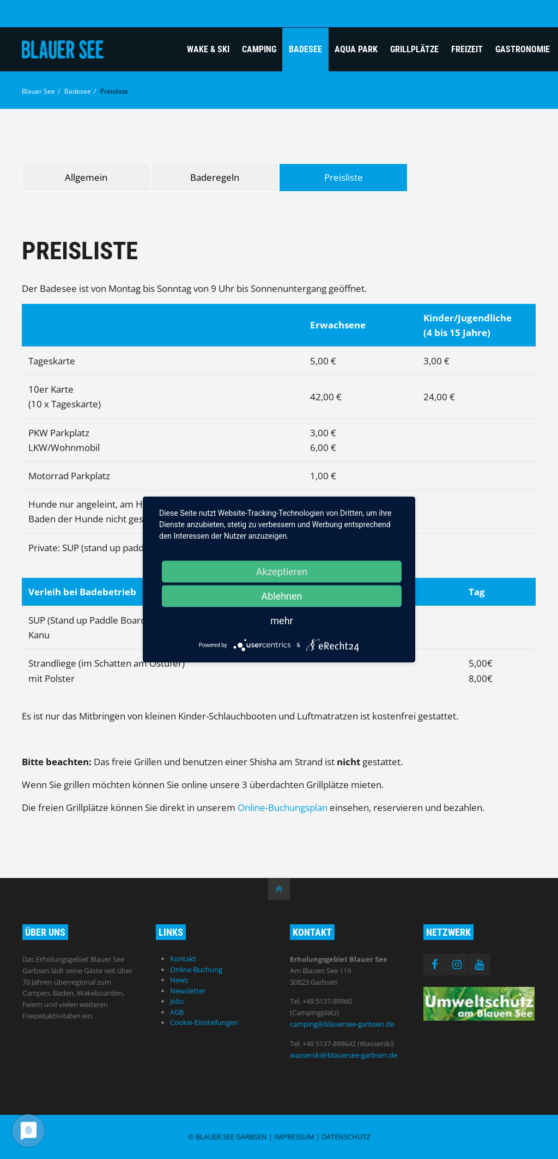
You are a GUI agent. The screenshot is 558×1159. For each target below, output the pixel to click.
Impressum (294, 1137)
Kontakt (183, 958)
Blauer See (38, 91)
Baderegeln (214, 177)
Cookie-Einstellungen (204, 1022)
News (179, 980)
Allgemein (86, 177)
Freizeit (467, 49)
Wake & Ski (208, 49)
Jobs (177, 1001)
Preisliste (343, 177)
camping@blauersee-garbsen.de (342, 1024)
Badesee (305, 49)
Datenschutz (346, 1137)
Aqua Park (356, 49)
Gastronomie (522, 49)
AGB (177, 1012)
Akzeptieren (282, 571)
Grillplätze (414, 49)
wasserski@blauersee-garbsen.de (343, 1055)
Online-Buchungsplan (282, 807)
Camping (259, 49)
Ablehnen (281, 596)
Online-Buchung (196, 969)
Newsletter (187, 991)
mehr (281, 620)
